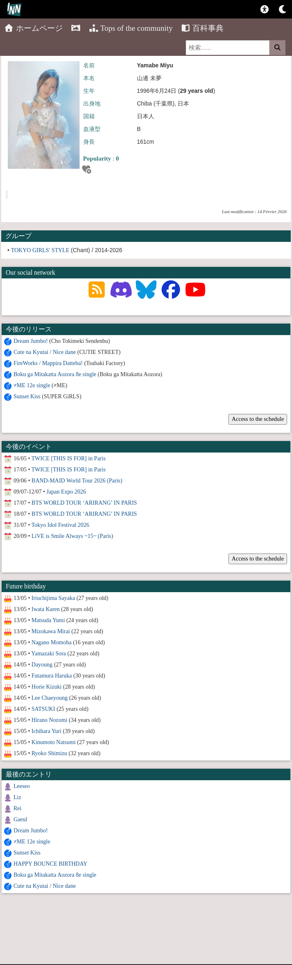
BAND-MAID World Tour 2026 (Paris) (77, 481)
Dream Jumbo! (31, 341)
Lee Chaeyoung (50, 698)
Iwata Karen (46, 609)
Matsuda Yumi (48, 620)
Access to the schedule (258, 419)
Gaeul (20, 819)
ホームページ (33, 28)
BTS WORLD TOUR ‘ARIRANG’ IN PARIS (84, 503)
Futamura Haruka (52, 676)
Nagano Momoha (52, 642)
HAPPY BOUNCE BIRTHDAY (50, 864)
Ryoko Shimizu (49, 753)
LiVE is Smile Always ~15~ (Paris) (72, 536)
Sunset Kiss (27, 396)
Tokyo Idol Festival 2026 (60, 525)
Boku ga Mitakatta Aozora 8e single (55, 374)
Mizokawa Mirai (51, 631)
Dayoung (42, 665)
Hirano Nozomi (49, 720)
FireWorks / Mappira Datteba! (48, 363)
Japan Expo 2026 (66, 492)
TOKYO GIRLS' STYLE (40, 250)
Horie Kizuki (47, 687)
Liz (17, 797)
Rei (17, 808)
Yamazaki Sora (48, 653)
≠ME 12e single (32, 385)
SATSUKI (43, 709)
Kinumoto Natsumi (54, 742)
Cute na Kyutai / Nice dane (45, 352)
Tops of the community (131, 28)
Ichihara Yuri (47, 731)
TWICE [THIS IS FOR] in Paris (69, 458)
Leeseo (22, 786)
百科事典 (202, 28)
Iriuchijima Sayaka (53, 598)
